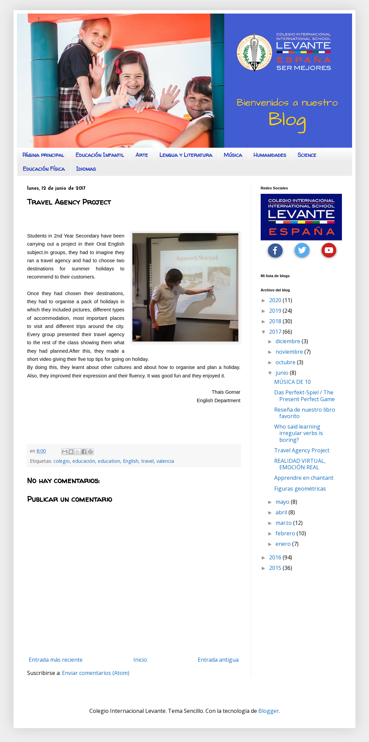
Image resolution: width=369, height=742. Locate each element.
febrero (286, 533)
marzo (284, 523)
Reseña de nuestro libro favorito (304, 413)
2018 (276, 321)
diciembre (289, 341)
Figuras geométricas (300, 488)
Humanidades (270, 155)
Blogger (268, 711)
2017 (276, 331)
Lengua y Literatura (185, 155)
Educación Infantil (99, 155)
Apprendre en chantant (303, 477)
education (109, 461)
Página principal (43, 155)
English (130, 461)
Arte (141, 155)
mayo (283, 502)
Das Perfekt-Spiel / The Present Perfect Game (304, 396)
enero (284, 544)
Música (233, 155)
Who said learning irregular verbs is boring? (298, 433)
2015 (276, 568)
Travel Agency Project (301, 450)
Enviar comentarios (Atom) (95, 673)
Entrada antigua (218, 659)
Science (307, 155)
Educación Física (44, 168)
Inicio (140, 659)
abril (282, 512)
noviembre (290, 351)
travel (147, 461)
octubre (286, 362)
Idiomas (86, 168)
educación (83, 461)
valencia (165, 461)
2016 (276, 557)
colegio (61, 461)
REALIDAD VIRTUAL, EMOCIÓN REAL (300, 464)
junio (283, 372)
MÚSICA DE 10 (292, 382)
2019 (276, 310)
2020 (276, 300)
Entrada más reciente (56, 659)
